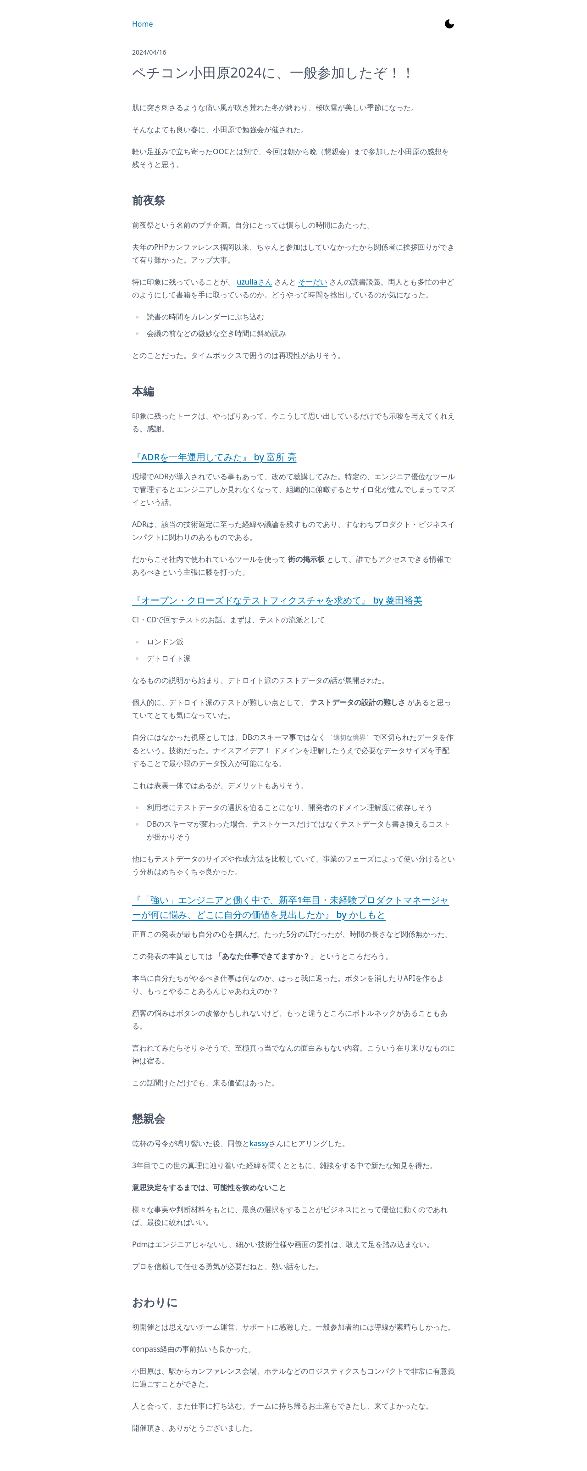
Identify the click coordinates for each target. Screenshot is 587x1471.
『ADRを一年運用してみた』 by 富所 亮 (214, 457)
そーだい (312, 282)
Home (142, 24)
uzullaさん (254, 282)
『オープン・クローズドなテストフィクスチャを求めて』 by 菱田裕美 (277, 600)
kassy (259, 1143)
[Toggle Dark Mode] (449, 23)
